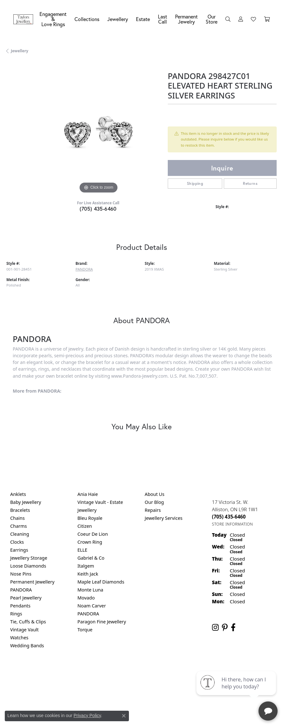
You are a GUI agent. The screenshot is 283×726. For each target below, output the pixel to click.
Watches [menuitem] (19, 638)
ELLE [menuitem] (82, 550)
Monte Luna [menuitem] (90, 590)
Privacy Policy (110, 672)
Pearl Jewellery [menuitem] (25, 598)
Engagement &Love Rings (53, 19)
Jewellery (117, 19)
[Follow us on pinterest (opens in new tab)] (225, 627)
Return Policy (78, 672)
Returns (250, 183)
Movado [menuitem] (86, 598)
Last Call (162, 19)
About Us (155, 494)
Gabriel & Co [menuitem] (90, 558)
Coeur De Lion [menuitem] (92, 534)
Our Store (211, 19)
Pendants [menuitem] (20, 606)
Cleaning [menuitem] (19, 534)
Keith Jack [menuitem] (87, 574)
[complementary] (237, 691)
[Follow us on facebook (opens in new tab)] (233, 627)
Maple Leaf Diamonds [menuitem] (100, 582)
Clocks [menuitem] (17, 542)
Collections (86, 19)
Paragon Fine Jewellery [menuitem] (101, 622)
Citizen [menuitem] (84, 526)
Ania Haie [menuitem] (87, 494)
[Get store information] (232, 524)
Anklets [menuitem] (18, 494)
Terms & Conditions (148, 672)
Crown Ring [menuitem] (89, 542)
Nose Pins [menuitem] (21, 574)
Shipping (195, 183)
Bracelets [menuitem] (20, 510)
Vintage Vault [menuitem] (24, 630)
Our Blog (154, 502)
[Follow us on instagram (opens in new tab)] (215, 627)
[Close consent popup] (124, 716)
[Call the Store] (229, 516)
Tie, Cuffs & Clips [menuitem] (28, 622)
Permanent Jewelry (186, 19)
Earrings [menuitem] (19, 550)
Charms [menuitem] (18, 526)
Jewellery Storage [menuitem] (28, 558)
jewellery (19, 51)
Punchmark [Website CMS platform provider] (153, 690)
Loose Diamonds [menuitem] (28, 566)
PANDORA (84, 269)
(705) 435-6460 (98, 208)
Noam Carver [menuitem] (91, 606)
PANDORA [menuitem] (21, 590)
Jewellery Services (164, 518)
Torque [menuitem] (84, 630)
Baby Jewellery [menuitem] (25, 502)
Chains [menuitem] (17, 518)
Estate (143, 19)
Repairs (153, 510)
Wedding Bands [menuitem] (27, 646)
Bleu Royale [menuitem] (89, 518)
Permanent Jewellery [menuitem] (32, 582)
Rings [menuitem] (16, 614)
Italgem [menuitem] (85, 566)
